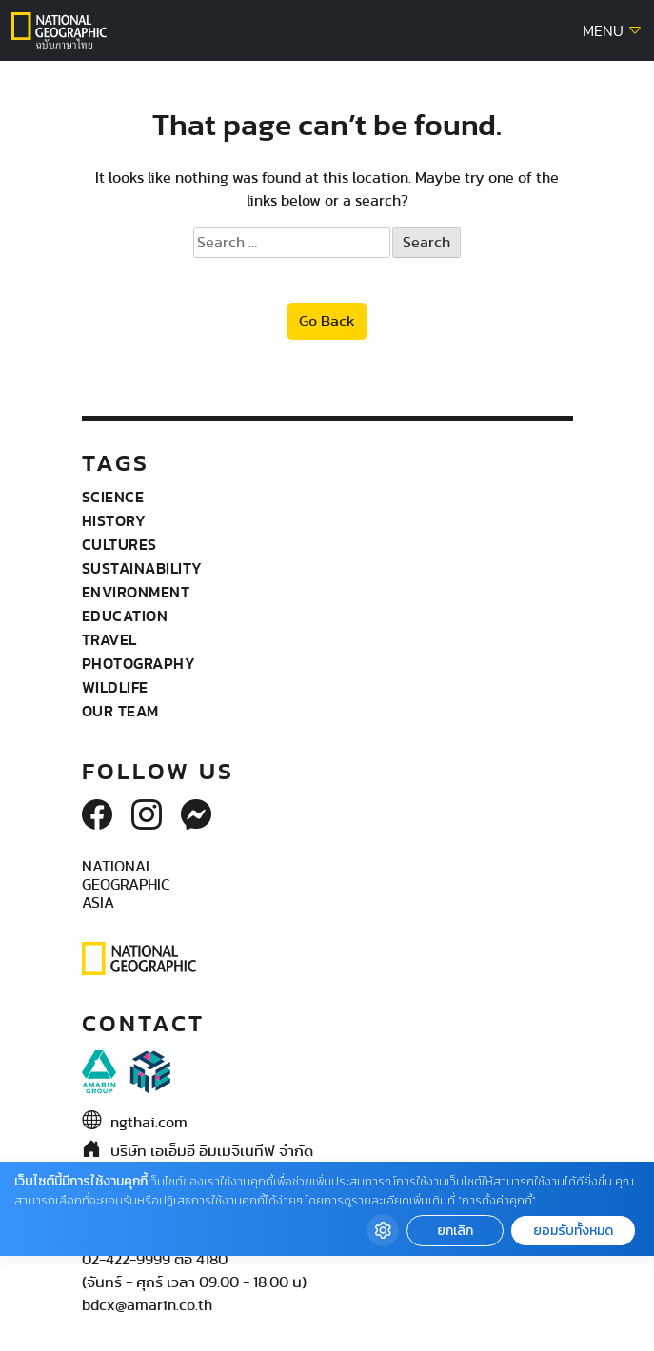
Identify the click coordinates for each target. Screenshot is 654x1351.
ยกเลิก (455, 1231)
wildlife (115, 687)
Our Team (120, 710)
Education (125, 615)
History (114, 520)
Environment (136, 591)
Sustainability (142, 568)
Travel (109, 639)
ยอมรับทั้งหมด (573, 1231)
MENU (613, 31)
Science (113, 496)
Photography (139, 663)
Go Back (327, 321)
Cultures (119, 544)
